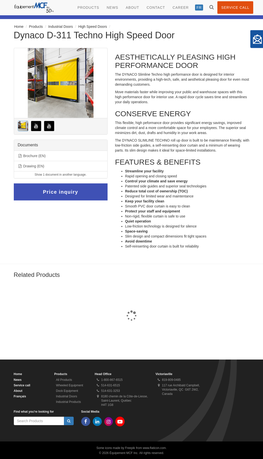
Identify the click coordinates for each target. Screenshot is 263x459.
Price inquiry (60, 192)
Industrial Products (68, 402)
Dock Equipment (67, 391)
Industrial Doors (60, 27)
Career (180, 8)
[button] (23, 126)
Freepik (130, 448)
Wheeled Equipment (69, 385)
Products (88, 8)
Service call (235, 8)
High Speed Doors (92, 27)
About (132, 8)
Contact (156, 8)
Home (19, 27)
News (112, 8)
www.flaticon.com (154, 448)
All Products (64, 380)
